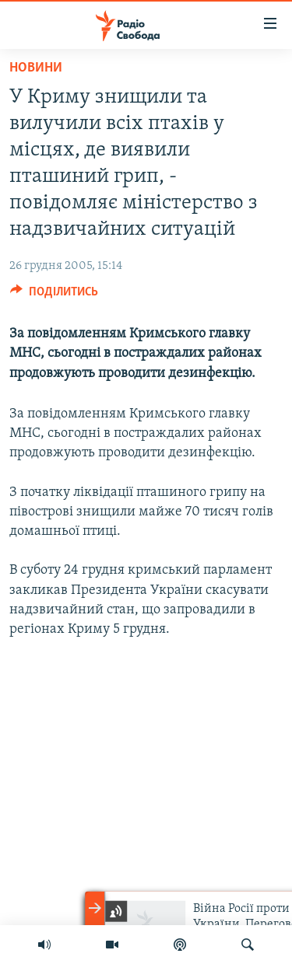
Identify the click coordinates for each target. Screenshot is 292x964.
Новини (35, 68)
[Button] (54, 295)
